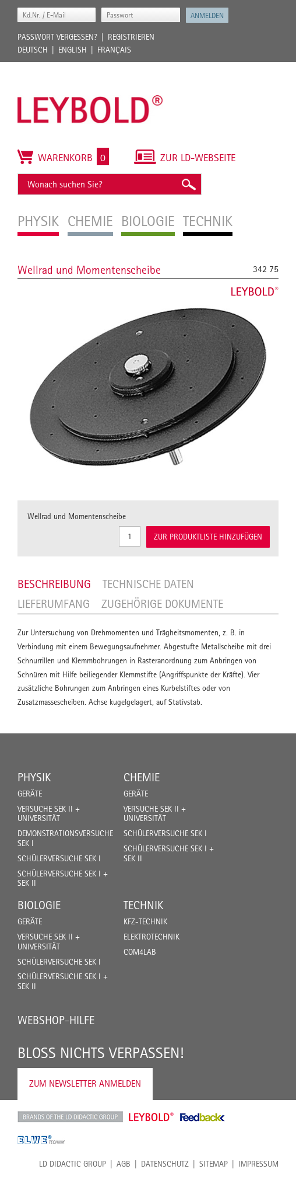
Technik (143, 905)
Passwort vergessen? (57, 36)
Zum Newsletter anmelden (85, 1083)
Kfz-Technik (145, 921)
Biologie (39, 905)
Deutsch (32, 49)
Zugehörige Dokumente (162, 604)
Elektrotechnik (151, 936)
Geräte (29, 793)
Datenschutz (165, 1163)
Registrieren (131, 36)
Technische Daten (148, 584)
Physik (34, 777)
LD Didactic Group (72, 1163)
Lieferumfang (53, 604)
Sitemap (213, 1163)
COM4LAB (140, 951)
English (72, 49)
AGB (124, 1163)
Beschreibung (54, 584)
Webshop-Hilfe (55, 1020)
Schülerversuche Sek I (59, 858)
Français (114, 49)
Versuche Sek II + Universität (48, 813)
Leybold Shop (151, 1117)
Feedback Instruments (202, 1117)
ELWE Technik (41, 1140)
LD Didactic (70, 1117)
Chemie (142, 777)
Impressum (258, 1163)
